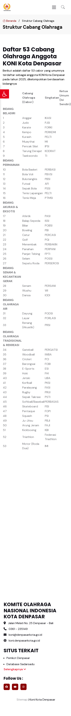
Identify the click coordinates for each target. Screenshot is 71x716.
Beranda (9, 21)
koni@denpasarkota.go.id (25, 635)
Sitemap (21, 699)
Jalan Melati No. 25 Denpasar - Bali (30, 623)
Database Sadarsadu (21, 664)
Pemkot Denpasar (18, 658)
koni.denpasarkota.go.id (22, 640)
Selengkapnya (15, 669)
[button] (63, 7)
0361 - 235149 (18, 629)
